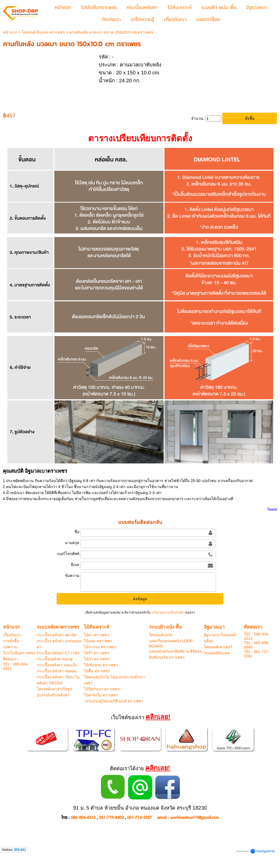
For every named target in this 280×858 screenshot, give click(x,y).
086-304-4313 (83, 818)
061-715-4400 (111, 818)
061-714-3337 (139, 818)
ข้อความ (72, 575)
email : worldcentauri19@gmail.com (188, 818)
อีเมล (75, 564)
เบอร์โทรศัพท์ (68, 553)
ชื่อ (76, 532)
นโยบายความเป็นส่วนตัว (167, 612)
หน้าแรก (10, 32)
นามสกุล (72, 543)
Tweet (272, 509)
